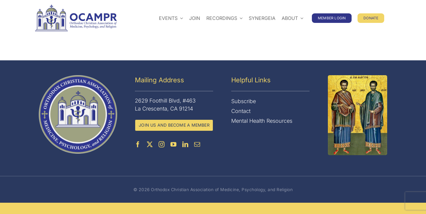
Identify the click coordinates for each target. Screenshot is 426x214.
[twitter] (150, 144)
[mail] (197, 144)
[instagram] (162, 144)
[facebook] (138, 144)
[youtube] (173, 144)
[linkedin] (185, 144)
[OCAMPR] (76, 7)
